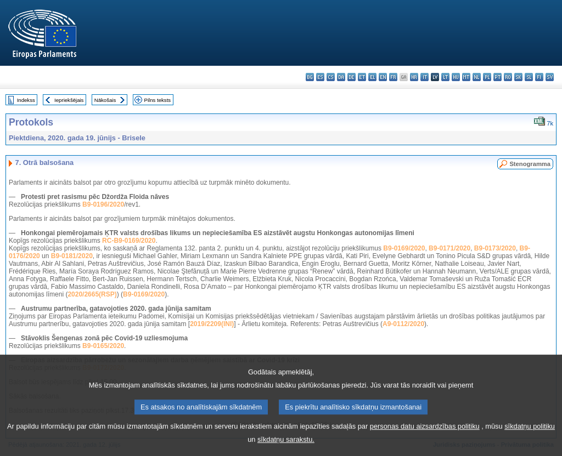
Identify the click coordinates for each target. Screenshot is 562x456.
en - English (383, 77)
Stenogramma (529, 164)
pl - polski (487, 77)
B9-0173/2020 (495, 248)
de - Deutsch (351, 77)
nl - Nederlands (477, 77)
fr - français (393, 77)
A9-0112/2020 (403, 324)
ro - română (508, 77)
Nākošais (105, 100)
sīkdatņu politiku (529, 438)
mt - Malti (466, 77)
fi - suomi (539, 77)
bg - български (310, 77)
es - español (320, 77)
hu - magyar (456, 77)
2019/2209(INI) (212, 324)
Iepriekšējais (68, 100)
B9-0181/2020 (72, 256)
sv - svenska (550, 77)
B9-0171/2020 (449, 248)
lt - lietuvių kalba (445, 77)
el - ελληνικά (372, 77)
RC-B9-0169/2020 (128, 240)
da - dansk (341, 77)
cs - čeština (331, 77)
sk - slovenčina (518, 77)
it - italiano (424, 77)
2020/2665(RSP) (92, 294)
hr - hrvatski (414, 77)
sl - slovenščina (529, 77)
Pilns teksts (157, 100)
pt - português (497, 77)
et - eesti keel (362, 77)
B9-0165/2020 (103, 346)
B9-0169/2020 (404, 248)
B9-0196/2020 (103, 204)
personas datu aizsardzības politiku (425, 438)
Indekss (26, 100)
